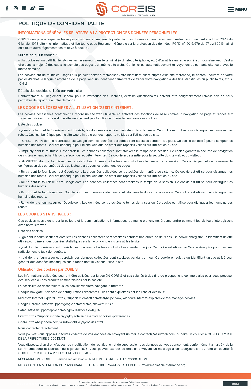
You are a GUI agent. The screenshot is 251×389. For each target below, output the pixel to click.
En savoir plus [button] (181, 385)
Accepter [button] (235, 384)
